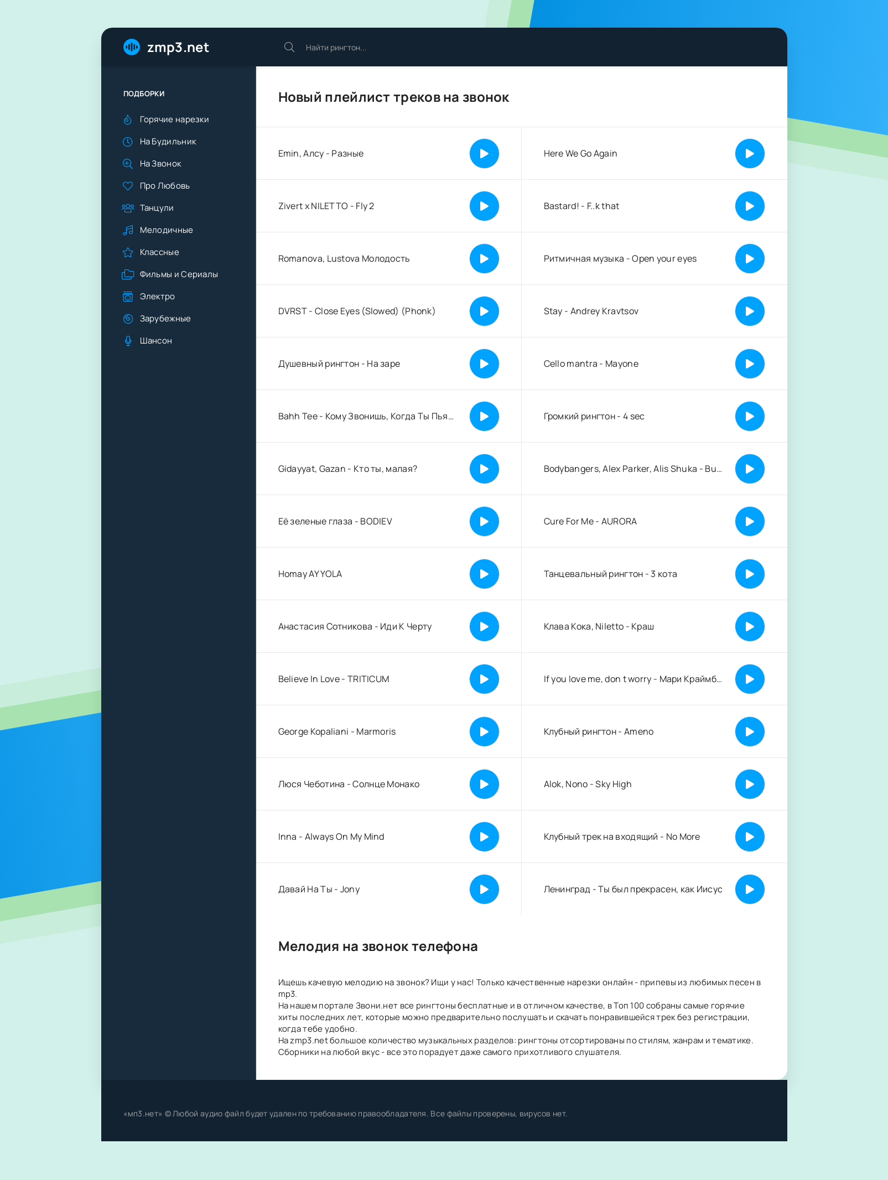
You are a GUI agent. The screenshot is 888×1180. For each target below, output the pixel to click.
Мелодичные (167, 230)
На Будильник (168, 141)
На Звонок (160, 163)
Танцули (157, 208)
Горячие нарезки (175, 119)
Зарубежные (165, 318)
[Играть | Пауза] (484, 153)
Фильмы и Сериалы (179, 274)
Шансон (156, 340)
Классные (159, 252)
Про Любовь (165, 185)
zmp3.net (178, 47)
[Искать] (289, 47)
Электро (157, 296)
